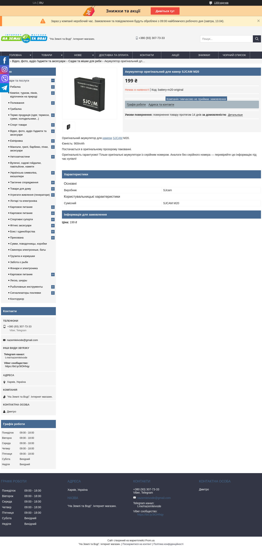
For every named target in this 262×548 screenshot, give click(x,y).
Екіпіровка (16, 140)
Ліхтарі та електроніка (23, 200)
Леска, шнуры (18, 280)
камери (107, 138)
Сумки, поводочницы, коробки (28, 243)
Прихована (17, 237)
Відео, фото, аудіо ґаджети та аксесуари (38, 61)
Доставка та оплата (113, 55)
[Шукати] (257, 38)
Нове (78, 55)
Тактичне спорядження (24, 182)
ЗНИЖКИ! (204, 55)
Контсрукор (17, 298)
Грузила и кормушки (22, 256)
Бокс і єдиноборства (22, 231)
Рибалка (15, 86)
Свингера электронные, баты (28, 249)
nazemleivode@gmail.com (22, 340)
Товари (46, 55)
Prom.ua (150, 540)
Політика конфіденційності (168, 544)
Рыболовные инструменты (26, 286)
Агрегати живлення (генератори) (30, 194)
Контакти (147, 55)
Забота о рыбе (19, 262)
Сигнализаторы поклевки (25, 292)
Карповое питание (21, 206)
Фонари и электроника (24, 268)
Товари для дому (20, 188)
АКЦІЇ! (175, 55)
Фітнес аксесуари (20, 225)
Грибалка (16, 108)
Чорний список (234, 55)
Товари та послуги (17, 80)
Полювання (17, 102)
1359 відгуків (221, 2)
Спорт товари (18, 124)
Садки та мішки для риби (84, 61)
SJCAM (117, 138)
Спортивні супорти (21, 219)
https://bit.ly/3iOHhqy (17, 366)
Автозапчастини (20, 156)
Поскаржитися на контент (136, 544)
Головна (15, 55)
